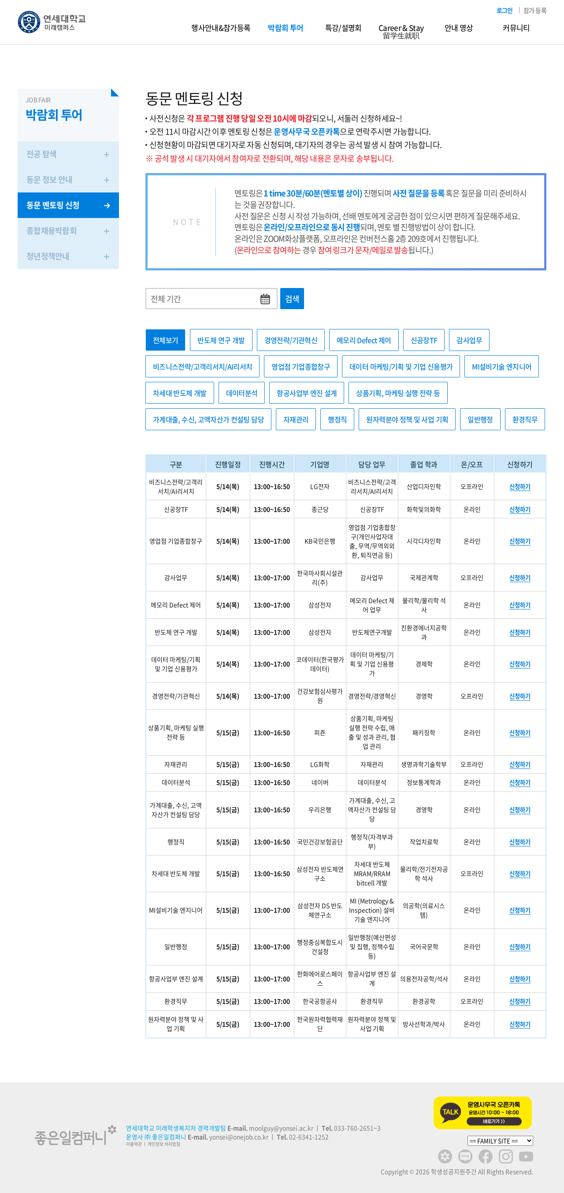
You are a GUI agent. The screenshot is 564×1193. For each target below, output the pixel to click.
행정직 (337, 419)
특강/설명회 (343, 27)
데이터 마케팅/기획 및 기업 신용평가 (401, 366)
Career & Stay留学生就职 (400, 31)
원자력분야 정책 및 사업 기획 (407, 419)
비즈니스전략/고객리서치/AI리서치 (202, 366)
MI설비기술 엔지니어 (501, 366)
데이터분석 (242, 393)
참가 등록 (534, 10)
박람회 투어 (285, 27)
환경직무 (525, 419)
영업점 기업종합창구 (300, 366)
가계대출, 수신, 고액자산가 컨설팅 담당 (208, 419)
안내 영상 (459, 27)
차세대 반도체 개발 (180, 393)
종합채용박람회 (68, 230)
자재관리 (295, 419)
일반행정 (480, 419)
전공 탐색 (68, 154)
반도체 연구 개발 (221, 340)
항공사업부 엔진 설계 (307, 393)
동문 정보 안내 (68, 179)
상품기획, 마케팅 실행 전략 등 (398, 393)
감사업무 (469, 340)
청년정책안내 (68, 256)
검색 (292, 299)
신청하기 (520, 486)
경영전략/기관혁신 (290, 340)
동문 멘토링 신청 (68, 205)
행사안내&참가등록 (220, 27)
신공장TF (424, 340)
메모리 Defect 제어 (364, 340)
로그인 (505, 10)
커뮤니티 (516, 27)
